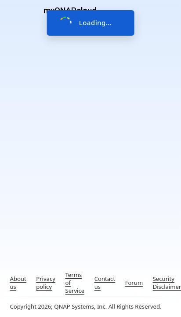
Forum (134, 283)
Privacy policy (45, 283)
